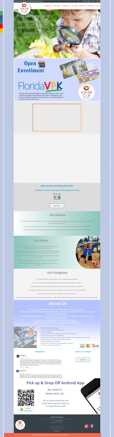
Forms (93, 1)
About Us (82, 6)
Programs (47, 6)
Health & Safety (86, 1)
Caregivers (66, 6)
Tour (98, 6)
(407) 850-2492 (59, 420)
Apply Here (57, 205)
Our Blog (74, 6)
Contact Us (91, 6)
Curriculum (57, 6)
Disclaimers (57, 431)
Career (98, 1)
